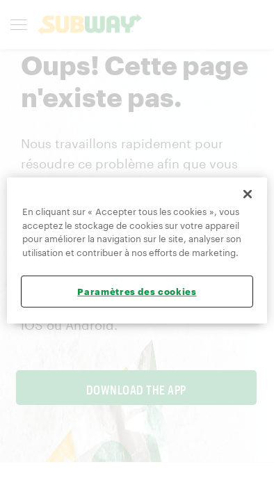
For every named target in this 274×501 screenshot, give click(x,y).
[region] (137, 250)
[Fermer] (247, 194)
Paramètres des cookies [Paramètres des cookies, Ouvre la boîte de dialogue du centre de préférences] (136, 291)
